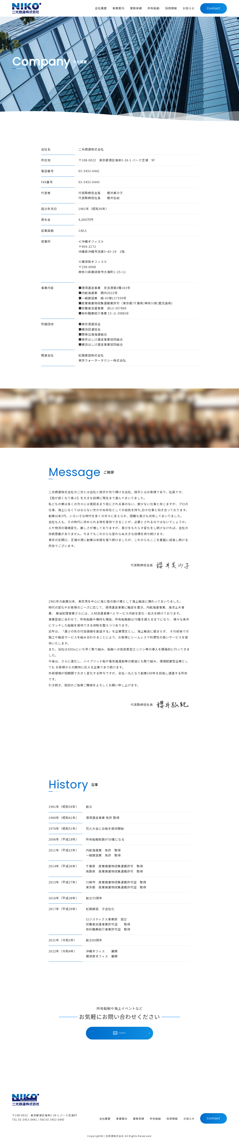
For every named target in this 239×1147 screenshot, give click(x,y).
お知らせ (189, 1119)
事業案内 (121, 1119)
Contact (213, 9)
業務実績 (138, 1119)
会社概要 (105, 1119)
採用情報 (172, 1119)
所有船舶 (155, 1119)
